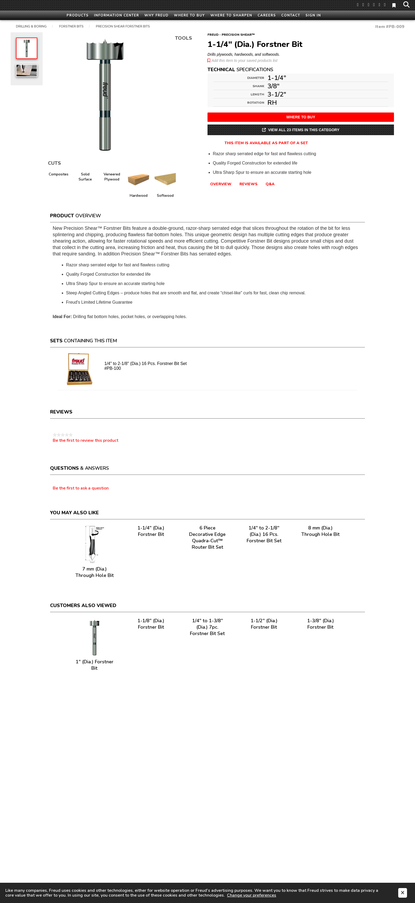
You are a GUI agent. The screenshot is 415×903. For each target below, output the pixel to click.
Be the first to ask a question (81, 488)
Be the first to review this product (85, 440)
